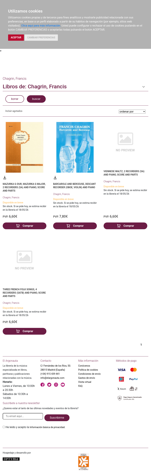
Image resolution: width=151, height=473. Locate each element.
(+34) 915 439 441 (50, 373)
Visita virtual (84, 382)
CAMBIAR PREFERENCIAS (41, 37)
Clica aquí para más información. (41, 25)
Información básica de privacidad (47, 427)
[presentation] (28, 437)
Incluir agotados (13, 111)
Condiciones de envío (89, 373)
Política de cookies (88, 369)
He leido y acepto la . (35, 427)
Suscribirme (57, 417)
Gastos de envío (86, 378)
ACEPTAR (16, 37)
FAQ (80, 386)
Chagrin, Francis (11, 197)
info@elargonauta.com (52, 378)
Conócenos (84, 365)
